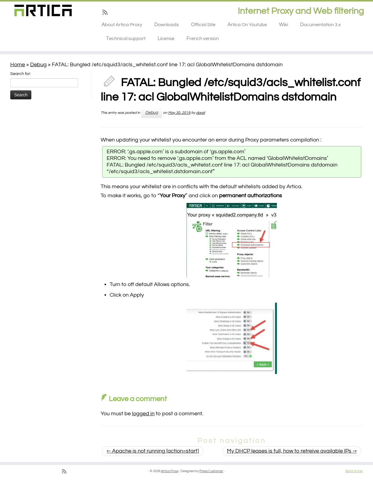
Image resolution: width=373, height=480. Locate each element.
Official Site (203, 24)
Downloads (166, 24)
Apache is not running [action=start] (153, 451)
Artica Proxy (170, 471)
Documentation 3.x (320, 24)
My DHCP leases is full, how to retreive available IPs (292, 451)
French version (202, 38)
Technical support (126, 38)
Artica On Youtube (247, 24)
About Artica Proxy (122, 24)
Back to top (354, 471)
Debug (38, 64)
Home (17, 64)
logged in (143, 413)
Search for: (20, 74)
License (166, 38)
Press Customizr (211, 471)
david (200, 113)
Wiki (283, 24)
